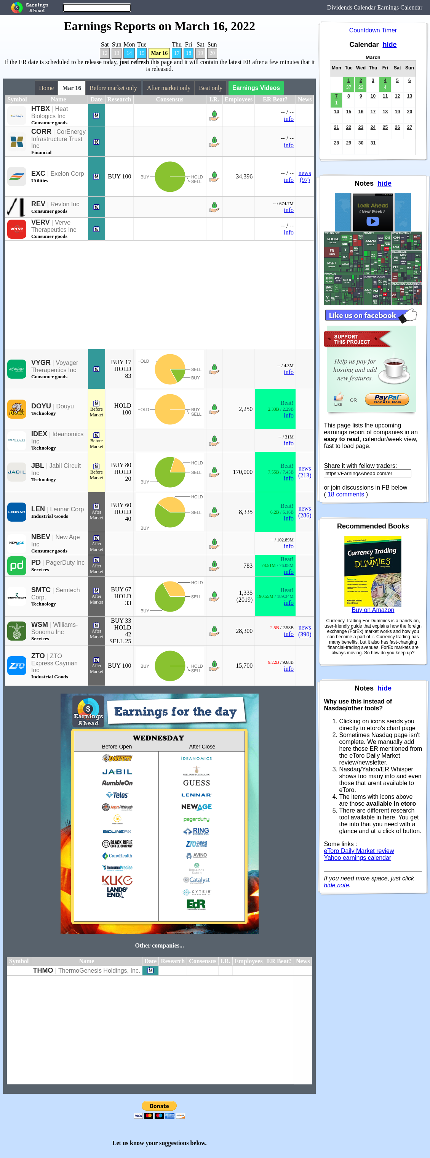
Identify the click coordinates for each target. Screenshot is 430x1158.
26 (397, 127)
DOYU (41, 406)
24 (373, 127)
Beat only (210, 88)
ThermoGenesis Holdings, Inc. (99, 970)
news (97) (305, 176)
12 (104, 53)
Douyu (65, 406)
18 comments (346, 494)
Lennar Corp (67, 509)
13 (116, 53)
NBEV (40, 537)
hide (389, 44)
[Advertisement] (150, 294)
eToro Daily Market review (359, 851)
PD (36, 562)
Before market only (113, 88)
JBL (37, 465)
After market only (169, 88)
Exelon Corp (67, 173)
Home (46, 88)
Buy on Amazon (373, 610)
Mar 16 (159, 53)
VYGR (41, 362)
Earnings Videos (256, 88)
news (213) (305, 472)
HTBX (40, 108)
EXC (38, 173)
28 (336, 143)
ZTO (38, 656)
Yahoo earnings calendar (357, 857)
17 (176, 53)
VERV (40, 222)
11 (385, 96)
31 (373, 143)
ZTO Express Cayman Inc (54, 663)
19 (200, 53)
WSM (39, 624)
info (289, 119)
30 (360, 143)
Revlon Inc (65, 204)
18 (188, 53)
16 (360, 111)
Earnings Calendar (399, 7)
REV (38, 204)
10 (373, 96)
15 (141, 53)
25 (385, 127)
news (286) (305, 512)
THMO (43, 970)
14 (129, 53)
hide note (336, 885)
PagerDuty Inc (65, 562)
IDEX (39, 434)
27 (409, 127)
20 (212, 53)
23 (360, 127)
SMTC (41, 590)
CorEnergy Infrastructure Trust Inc (58, 138)
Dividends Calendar (351, 7)
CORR (41, 131)
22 (348, 127)
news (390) (305, 631)
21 (336, 127)
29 (348, 143)
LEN (38, 509)
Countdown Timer (373, 30)
